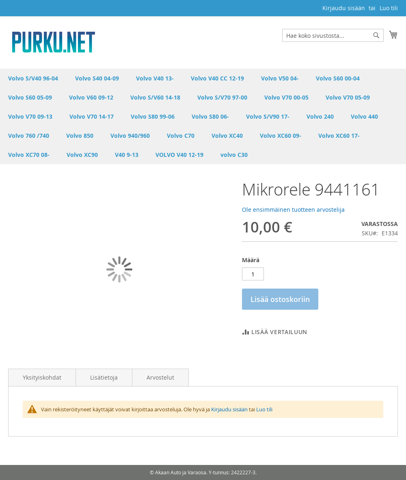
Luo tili (389, 8)
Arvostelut (160, 377)
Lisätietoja (104, 377)
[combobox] (333, 35)
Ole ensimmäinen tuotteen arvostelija (293, 209)
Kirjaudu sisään (343, 8)
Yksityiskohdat (42, 377)
